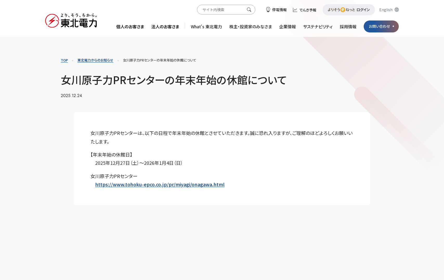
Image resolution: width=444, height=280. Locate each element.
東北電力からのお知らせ (95, 60)
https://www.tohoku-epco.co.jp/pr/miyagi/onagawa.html (160, 184)
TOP (64, 60)
